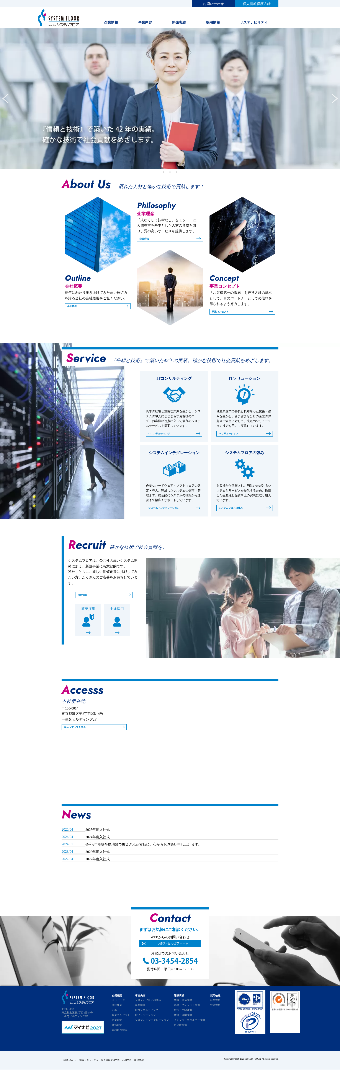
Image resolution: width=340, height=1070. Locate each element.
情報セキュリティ (92, 1061)
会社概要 (73, 306)
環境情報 (152, 1061)
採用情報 (213, 22)
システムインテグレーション (168, 509)
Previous (5, 99)
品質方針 (137, 1061)
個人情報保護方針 (257, 4)
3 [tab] (176, 172)
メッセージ (118, 1001)
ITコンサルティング (162, 434)
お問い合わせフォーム (173, 946)
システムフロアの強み (234, 509)
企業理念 (145, 239)
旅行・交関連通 (183, 1011)
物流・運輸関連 (183, 1016)
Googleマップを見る (77, 729)
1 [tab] (163, 172)
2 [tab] (170, 172)
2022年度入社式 (97, 861)
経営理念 (117, 1026)
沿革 (114, 1011)
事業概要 (140, 1006)
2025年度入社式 (97, 831)
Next (334, 99)
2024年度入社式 (97, 839)
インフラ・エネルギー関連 (189, 1021)
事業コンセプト (222, 311)
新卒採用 (88, 611)
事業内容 (145, 22)
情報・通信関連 (183, 1001)
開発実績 (179, 22)
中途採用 (117, 611)
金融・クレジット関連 (187, 1006)
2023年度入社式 (97, 854)
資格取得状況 (120, 1031)
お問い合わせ (213, 4)
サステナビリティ (254, 22)
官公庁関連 (180, 1026)
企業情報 (111, 22)
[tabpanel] (170, 98)
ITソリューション (231, 434)
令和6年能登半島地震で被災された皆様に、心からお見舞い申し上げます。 (143, 846)
